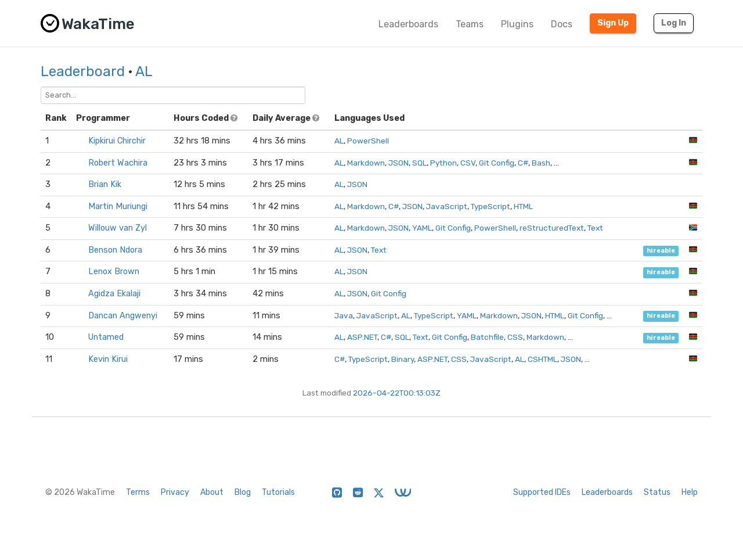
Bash (541, 162)
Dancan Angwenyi (122, 316)
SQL (419, 162)
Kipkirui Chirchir (117, 141)
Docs (561, 24)
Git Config (496, 162)
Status (657, 492)
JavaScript (446, 206)
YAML (422, 227)
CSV (467, 162)
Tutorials (278, 492)
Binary (402, 359)
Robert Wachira (117, 163)
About (211, 492)
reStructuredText (552, 227)
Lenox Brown (113, 272)
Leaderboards (408, 24)
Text (595, 227)
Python (443, 162)
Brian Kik (104, 184)
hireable (661, 250)
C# (523, 162)
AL (144, 71)
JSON (398, 162)
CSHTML (542, 359)
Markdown (366, 162)
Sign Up (613, 23)
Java (343, 315)
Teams (470, 24)
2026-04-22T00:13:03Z (397, 392)
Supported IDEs (542, 492)
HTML (523, 206)
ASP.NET (362, 337)
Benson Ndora (115, 250)
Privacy (175, 492)
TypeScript (490, 206)
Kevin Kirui (108, 359)
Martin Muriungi (117, 206)
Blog (243, 492)
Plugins (517, 24)
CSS (515, 337)
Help (689, 492)
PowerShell (368, 140)
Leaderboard (83, 71)
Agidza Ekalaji (114, 294)
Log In (673, 23)
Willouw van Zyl (117, 228)
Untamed (106, 337)
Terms (138, 492)
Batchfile (487, 337)
